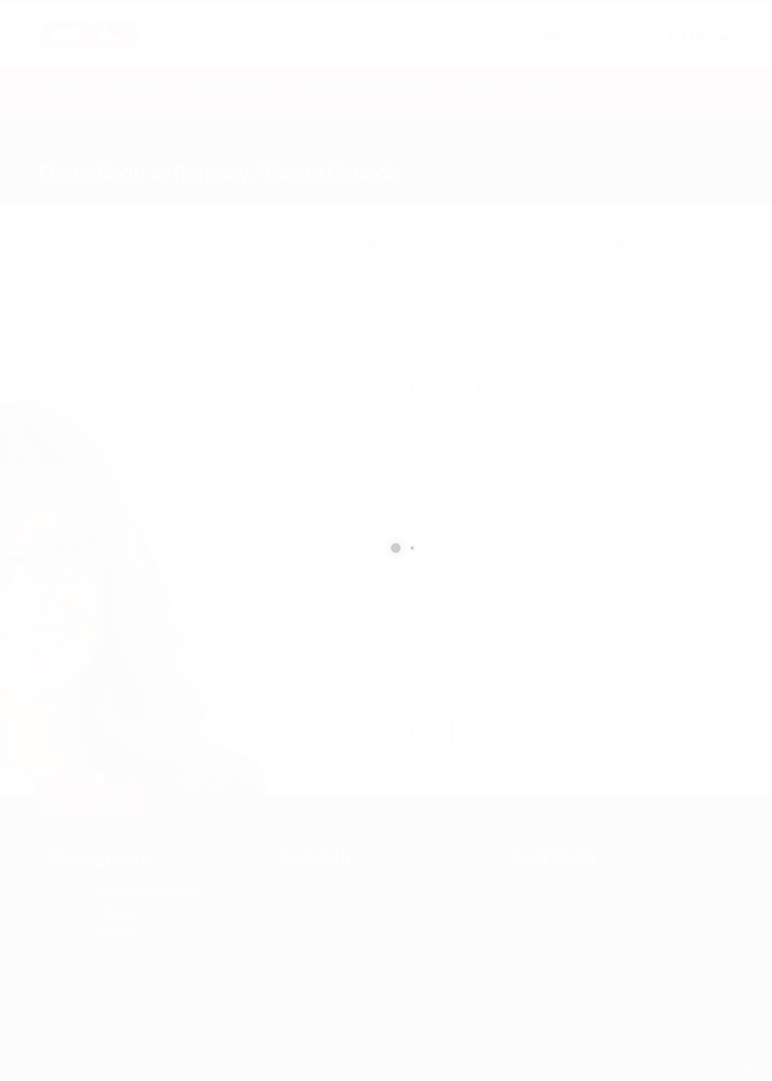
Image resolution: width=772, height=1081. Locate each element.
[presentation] (511, 677)
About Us (478, 92)
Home (65, 92)
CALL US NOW (697, 24)
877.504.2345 (701, 37)
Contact (546, 92)
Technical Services (227, 92)
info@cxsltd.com (570, 37)
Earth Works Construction (364, 92)
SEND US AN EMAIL (562, 24)
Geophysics (130, 92)
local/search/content (127, 150)
